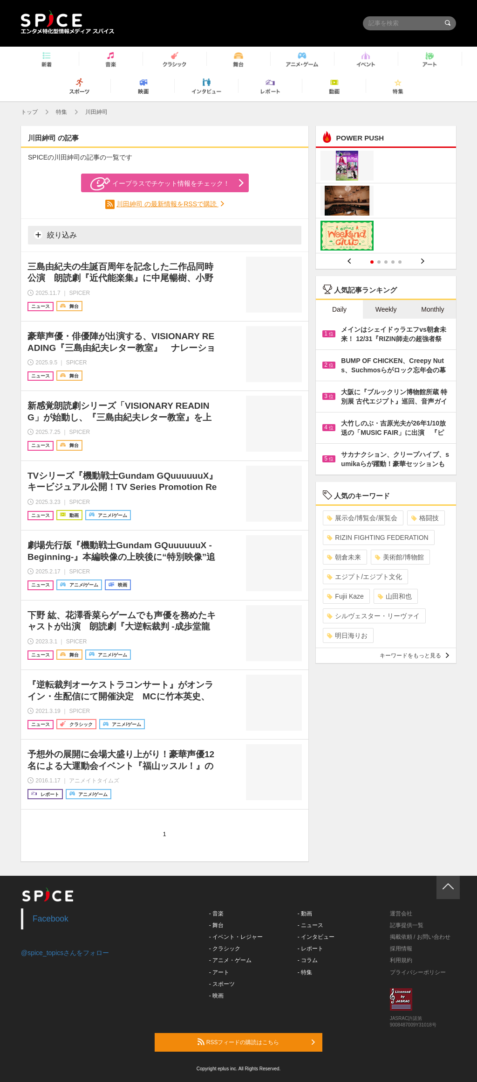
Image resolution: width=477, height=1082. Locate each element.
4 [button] (393, 262)
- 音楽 (216, 913)
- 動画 (305, 913)
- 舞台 (216, 925)
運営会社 (401, 913)
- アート (219, 972)
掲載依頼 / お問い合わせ (420, 937)
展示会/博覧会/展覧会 (362, 518)
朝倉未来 (344, 557)
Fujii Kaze (345, 596)
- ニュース (310, 925)
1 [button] (372, 262)
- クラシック (224, 948)
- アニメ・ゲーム (230, 960)
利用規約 (401, 960)
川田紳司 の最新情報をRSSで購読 (167, 204)
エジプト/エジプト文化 (364, 576)
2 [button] (379, 262)
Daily (339, 309)
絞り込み (55, 234)
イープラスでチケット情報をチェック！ (160, 183)
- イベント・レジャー (236, 937)
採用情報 (401, 948)
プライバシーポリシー (418, 972)
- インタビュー (316, 937)
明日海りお (347, 635)
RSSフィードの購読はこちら (256, 1042)
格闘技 (425, 518)
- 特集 (305, 972)
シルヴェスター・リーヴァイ (373, 616)
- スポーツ (222, 984)
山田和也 (395, 596)
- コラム (308, 960)
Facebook (50, 918)
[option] (386, 202)
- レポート (310, 948)
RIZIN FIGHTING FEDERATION (377, 537)
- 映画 (216, 995)
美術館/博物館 (399, 557)
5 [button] (400, 262)
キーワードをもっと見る (414, 655)
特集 (61, 112)
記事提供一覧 (406, 925)
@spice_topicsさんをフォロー (65, 952)
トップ (29, 112)
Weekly (386, 309)
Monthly (432, 309)
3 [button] (386, 262)
